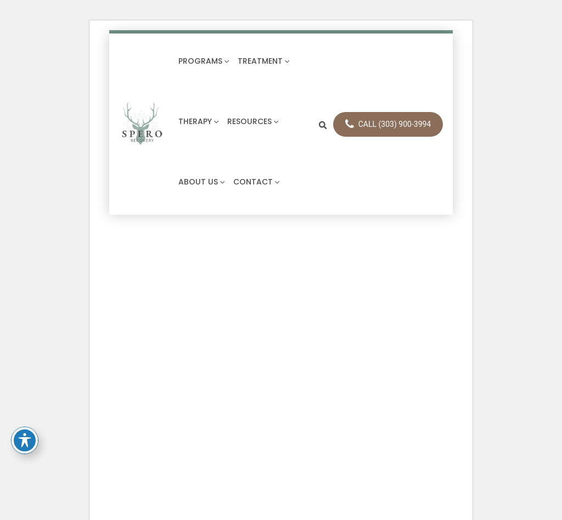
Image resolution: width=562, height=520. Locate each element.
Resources (252, 121)
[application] (225, 60)
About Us (201, 181)
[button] (323, 124)
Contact (256, 181)
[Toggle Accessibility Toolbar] (25, 440)
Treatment (263, 60)
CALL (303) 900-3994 (388, 124)
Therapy (198, 121)
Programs (203, 60)
